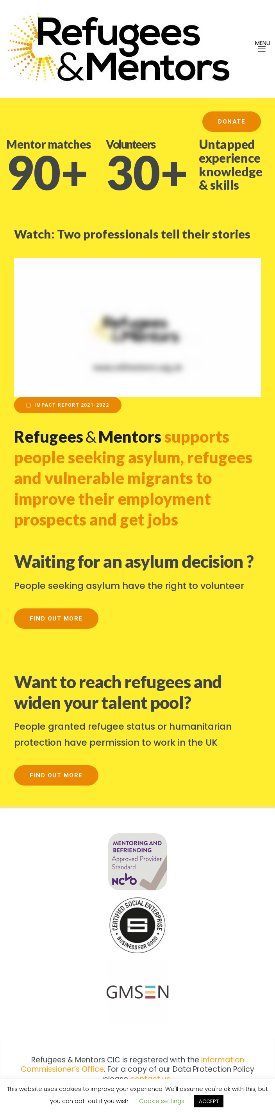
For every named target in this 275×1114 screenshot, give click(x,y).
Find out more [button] (56, 618)
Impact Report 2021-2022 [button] (68, 405)
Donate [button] (231, 121)
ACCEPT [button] (209, 1101)
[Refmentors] (132, 49)
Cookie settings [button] (161, 1101)
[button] (252, 49)
